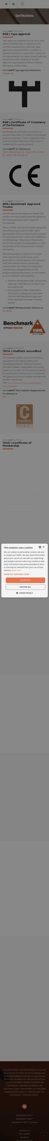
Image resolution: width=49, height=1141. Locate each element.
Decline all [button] (25, 587)
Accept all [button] (25, 580)
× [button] (44, 547)
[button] (24, 574)
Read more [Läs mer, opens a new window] (16, 570)
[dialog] (24, 570)
